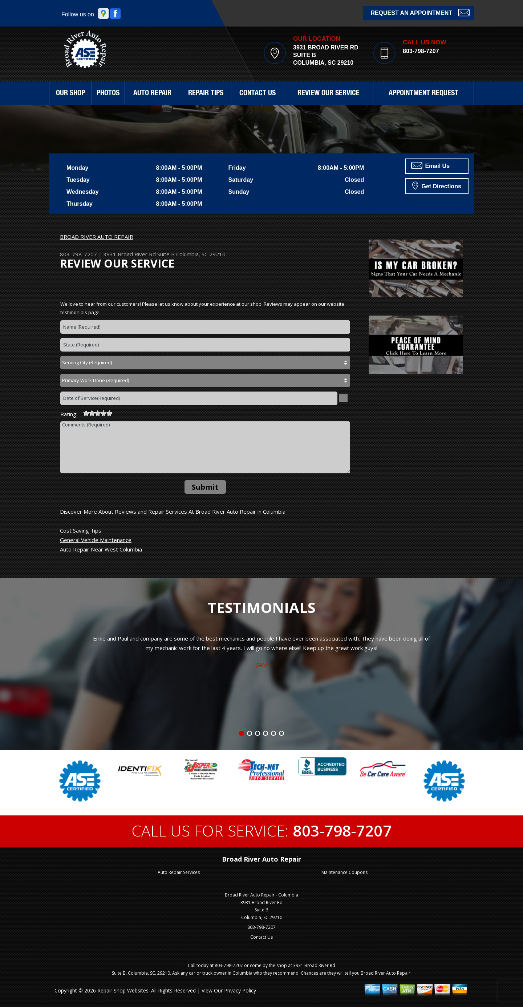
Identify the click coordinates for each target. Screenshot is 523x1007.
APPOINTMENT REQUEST (423, 93)
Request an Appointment (420, 12)
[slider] (97, 413)
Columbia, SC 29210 (201, 254)
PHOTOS (108, 93)
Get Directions (436, 185)
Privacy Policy (240, 990)
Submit (205, 487)
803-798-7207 (421, 51)
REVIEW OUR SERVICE (328, 93)
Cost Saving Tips (80, 530)
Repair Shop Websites (123, 990)
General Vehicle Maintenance (95, 539)
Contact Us (261, 937)
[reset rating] (80, 412)
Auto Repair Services (179, 872)
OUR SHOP (70, 93)
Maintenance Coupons (344, 872)
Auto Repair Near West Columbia (101, 549)
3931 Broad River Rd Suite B (139, 254)
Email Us (430, 165)
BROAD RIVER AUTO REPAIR (96, 236)
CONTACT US (257, 93)
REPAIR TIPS (205, 93)
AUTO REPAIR (152, 93)
